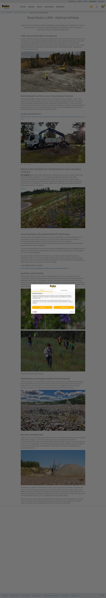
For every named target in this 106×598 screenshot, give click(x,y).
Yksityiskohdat (64, 290)
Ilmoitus (42, 290)
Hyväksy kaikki (63, 307)
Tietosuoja (72, 311)
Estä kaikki (42, 307)
